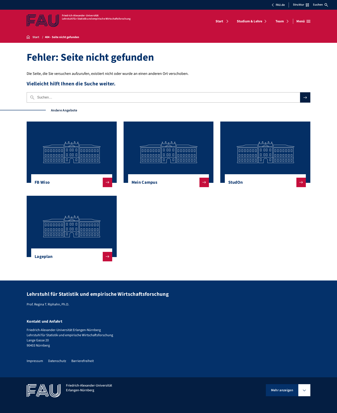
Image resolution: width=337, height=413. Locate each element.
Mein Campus (167, 182)
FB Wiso (70, 182)
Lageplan (70, 256)
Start (219, 21)
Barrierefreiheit (82, 361)
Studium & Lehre (249, 21)
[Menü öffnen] (303, 21)
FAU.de (278, 5)
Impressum (35, 361)
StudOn (263, 182)
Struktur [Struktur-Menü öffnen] (301, 5)
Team (280, 21)
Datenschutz (57, 361)
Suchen (320, 5)
